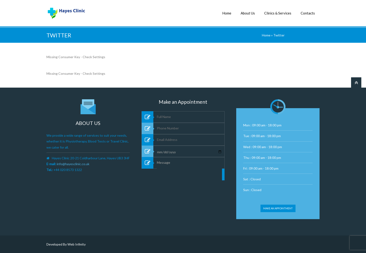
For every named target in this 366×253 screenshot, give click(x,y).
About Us (248, 13)
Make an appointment (278, 208)
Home (226, 13)
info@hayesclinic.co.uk (73, 164)
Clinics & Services (277, 13)
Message (189, 184)
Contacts (308, 13)
